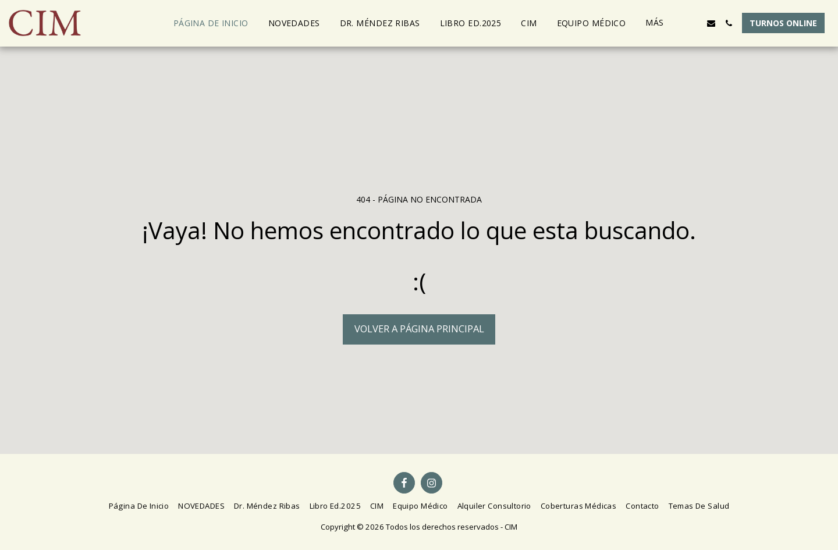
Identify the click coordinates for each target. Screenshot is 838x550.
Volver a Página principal (419, 328)
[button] (694, 23)
